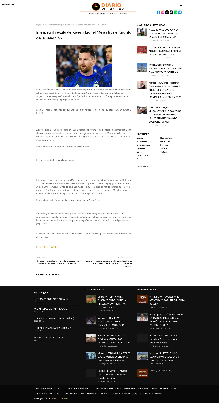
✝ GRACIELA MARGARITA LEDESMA (52, 328)
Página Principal (42, 25)
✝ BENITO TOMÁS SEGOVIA (48, 337)
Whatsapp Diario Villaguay (125, 394)
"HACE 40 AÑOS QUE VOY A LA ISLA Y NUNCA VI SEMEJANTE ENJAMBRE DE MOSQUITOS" (163, 33)
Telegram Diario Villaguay (151, 394)
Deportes (141, 148)
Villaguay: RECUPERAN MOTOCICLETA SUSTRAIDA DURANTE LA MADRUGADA (111, 321)
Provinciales (142, 141)
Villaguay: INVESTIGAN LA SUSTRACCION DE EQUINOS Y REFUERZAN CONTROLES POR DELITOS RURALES (112, 302)
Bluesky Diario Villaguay (98, 394)
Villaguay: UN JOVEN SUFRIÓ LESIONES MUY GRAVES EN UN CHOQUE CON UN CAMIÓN (164, 357)
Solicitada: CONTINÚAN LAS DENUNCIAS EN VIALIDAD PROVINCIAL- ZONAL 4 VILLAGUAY (114, 339)
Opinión (140, 152)
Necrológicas (166, 138)
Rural (139, 159)
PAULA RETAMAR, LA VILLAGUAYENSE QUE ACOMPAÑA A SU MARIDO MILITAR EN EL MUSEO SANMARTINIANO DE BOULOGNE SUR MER (165, 114)
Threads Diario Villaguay (47, 394)
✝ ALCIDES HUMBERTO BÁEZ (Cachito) (54, 318)
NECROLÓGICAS (144, 166)
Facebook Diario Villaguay (48, 389)
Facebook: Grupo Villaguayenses (106, 389)
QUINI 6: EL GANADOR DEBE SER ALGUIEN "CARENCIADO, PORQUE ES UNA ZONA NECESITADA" (165, 51)
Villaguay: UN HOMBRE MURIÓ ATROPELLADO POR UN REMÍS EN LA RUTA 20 (167, 300)
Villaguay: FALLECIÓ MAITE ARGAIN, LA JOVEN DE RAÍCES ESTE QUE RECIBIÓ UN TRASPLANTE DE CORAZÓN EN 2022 (167, 320)
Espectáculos (142, 155)
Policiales (164, 145)
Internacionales (143, 145)
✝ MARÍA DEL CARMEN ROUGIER (51, 308)
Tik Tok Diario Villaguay (73, 394)
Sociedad (164, 148)
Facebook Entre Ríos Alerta (76, 389)
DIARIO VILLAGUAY (59, 398)
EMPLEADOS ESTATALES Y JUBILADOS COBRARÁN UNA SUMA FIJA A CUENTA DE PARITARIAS (166, 69)
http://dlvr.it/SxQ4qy (47, 247)
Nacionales (165, 141)
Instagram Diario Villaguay (163, 389)
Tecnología (164, 159)
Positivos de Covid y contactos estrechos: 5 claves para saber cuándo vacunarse (112, 374)
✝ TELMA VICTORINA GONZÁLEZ (51, 299)
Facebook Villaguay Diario (136, 389)
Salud (162, 155)
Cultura (163, 152)
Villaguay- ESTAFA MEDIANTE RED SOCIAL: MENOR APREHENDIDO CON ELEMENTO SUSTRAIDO (114, 357)
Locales (140, 138)
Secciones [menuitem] (6, 4)
